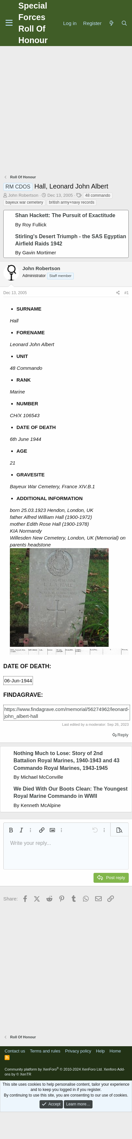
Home (115, 1051)
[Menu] (9, 23)
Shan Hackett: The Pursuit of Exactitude (65, 215)
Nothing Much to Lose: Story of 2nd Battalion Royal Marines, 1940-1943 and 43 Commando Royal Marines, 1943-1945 (66, 760)
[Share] (118, 293)
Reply (123, 734)
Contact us (15, 1051)
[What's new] (111, 23)
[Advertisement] (64, 111)
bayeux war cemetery (24, 202)
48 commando (97, 195)
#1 (126, 293)
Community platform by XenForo (54, 1069)
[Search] (124, 23)
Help (100, 1051)
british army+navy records (71, 202)
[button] (11, 830)
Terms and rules (45, 1051)
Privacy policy (78, 1051)
